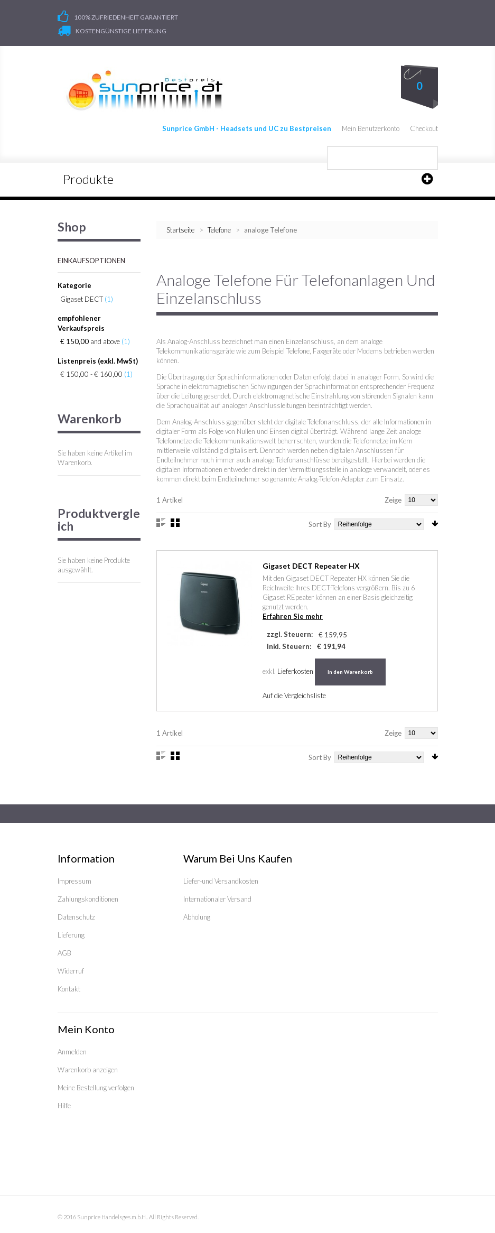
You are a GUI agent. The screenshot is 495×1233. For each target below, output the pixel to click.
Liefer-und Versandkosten (220, 881)
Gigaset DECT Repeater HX (311, 565)
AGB (64, 953)
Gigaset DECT (81, 299)
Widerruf (71, 971)
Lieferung (71, 935)
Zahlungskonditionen (88, 899)
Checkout (424, 128)
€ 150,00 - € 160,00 (91, 374)
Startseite (180, 230)
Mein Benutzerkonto (370, 128)
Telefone (220, 230)
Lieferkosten (295, 671)
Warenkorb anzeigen (88, 1069)
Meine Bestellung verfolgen (96, 1087)
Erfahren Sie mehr (293, 616)
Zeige (393, 500)
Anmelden (72, 1051)
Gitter (175, 522)
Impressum (74, 881)
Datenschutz (76, 917)
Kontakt (69, 989)
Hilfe (64, 1105)
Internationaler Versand (217, 899)
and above (90, 341)
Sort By (320, 524)
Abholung (196, 917)
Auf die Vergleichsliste (294, 695)
